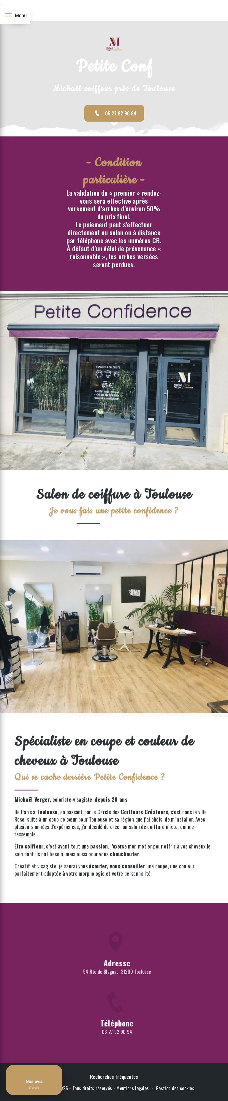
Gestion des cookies (175, 1088)
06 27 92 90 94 (114, 113)
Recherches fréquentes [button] (114, 1076)
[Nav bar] (15, 15)
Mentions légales (132, 1088)
